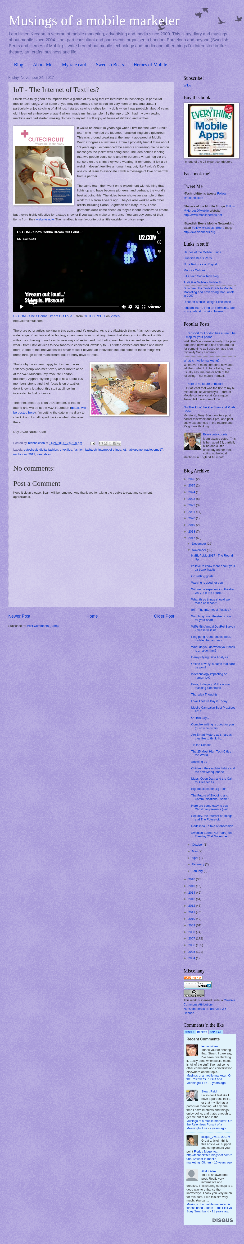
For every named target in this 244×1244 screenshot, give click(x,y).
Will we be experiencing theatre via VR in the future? (212, 591)
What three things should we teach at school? (210, 601)
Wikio (187, 85)
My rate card (74, 64)
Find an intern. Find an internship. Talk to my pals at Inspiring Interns (209, 309)
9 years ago (218, 1083)
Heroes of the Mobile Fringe (202, 252)
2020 (192, 518)
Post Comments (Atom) (43, 626)
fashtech (91, 449)
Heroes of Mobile (150, 64)
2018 (192, 531)
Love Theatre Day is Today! (209, 701)
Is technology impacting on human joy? (209, 675)
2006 (192, 945)
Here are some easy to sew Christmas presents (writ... (210, 807)
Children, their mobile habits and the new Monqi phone (213, 770)
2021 (192, 512)
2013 (192, 899)
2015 (192, 886)
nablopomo (135, 449)
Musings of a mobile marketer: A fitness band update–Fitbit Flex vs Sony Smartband (209, 1207)
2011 (192, 912)
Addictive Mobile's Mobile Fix (203, 282)
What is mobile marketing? (202, 360)
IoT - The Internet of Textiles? (211, 609)
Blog (18, 64)
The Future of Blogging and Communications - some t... (211, 797)
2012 (192, 905)
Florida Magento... (206, 1151)
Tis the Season (201, 745)
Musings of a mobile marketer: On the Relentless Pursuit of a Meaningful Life (209, 1079)
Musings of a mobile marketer (94, 20)
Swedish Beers (110, 64)
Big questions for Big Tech (208, 789)
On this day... (200, 718)
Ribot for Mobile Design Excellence (207, 302)
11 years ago (220, 1211)
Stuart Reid (209, 1091)
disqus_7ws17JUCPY (216, 1137)
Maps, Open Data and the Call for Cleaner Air (211, 780)
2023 (192, 498)
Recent (202, 1032)
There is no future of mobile (204, 384)
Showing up (199, 761)
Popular (215, 1032)
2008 (192, 932)
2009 (192, 925)
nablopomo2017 (24, 454)
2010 (192, 918)
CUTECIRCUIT (94, 316)
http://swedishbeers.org (199, 232)
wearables (44, 454)
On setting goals (202, 576)
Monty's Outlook (194, 270)
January (197, 871)
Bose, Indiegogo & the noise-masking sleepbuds (210, 686)
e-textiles (66, 449)
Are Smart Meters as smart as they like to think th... (211, 736)
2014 (192, 892)
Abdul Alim (208, 1171)
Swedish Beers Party (198, 258)
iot (124, 449)
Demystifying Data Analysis (209, 657)
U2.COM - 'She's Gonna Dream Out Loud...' (44, 316)
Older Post (164, 616)
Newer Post (19, 616)
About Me (42, 64)
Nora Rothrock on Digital (200, 264)
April (195, 858)
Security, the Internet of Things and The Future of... (211, 817)
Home (92, 616)
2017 (192, 538)
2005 (192, 951)
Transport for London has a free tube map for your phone (210, 334)
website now (45, 219)
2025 (192, 485)
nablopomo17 (153, 449)
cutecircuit (31, 449)
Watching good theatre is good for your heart (211, 618)
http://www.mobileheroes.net (203, 215)
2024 (192, 492)
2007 (192, 938)
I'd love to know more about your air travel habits (213, 567)
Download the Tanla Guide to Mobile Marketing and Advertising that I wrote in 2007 (209, 291)
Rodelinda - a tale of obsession (212, 826)
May (195, 851)
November (199, 550)
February (198, 864)
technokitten (209, 1046)
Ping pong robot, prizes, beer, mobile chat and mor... (211, 638)
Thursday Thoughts (204, 694)
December (199, 543)
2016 (192, 879)
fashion (79, 449)
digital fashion (48, 449)
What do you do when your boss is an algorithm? (213, 648)
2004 (192, 958)
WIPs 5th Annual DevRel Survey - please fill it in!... (213, 628)
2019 (192, 525)
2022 (192, 505)
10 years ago (223, 1162)
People (189, 1032)
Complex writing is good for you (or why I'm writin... (212, 726)
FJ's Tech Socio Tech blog (201, 276)
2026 (192, 479)
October (197, 844)
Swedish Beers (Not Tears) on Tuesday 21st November (211, 834)
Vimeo (115, 316)
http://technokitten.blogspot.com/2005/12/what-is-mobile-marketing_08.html (209, 1158)
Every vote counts (215, 434)
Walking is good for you (207, 582)
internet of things (109, 449)
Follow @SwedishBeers (208, 227)
